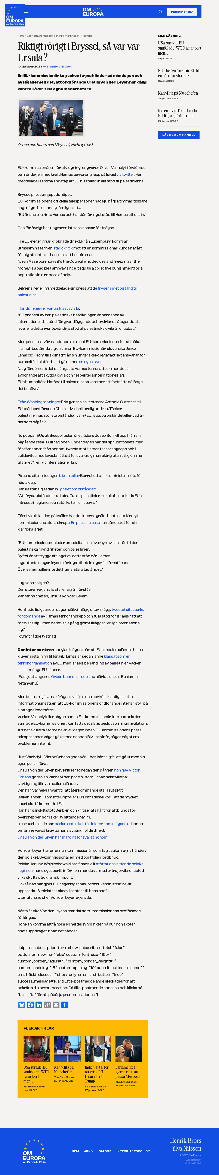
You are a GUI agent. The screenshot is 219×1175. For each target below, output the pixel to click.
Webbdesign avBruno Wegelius (193, 1161)
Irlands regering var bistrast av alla (48, 308)
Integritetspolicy (133, 1151)
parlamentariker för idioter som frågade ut (93, 823)
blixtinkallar (69, 475)
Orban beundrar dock (70, 676)
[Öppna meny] (26, 11)
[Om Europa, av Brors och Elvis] (15, 14)
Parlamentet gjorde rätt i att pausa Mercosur (128, 1072)
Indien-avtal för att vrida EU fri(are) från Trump (97, 1074)
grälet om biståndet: (78, 489)
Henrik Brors (185, 1140)
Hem (21, 35)
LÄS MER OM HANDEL (178, 134)
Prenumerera (182, 11)
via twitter (125, 174)
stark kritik (63, 248)
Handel (87, 35)
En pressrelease (85, 522)
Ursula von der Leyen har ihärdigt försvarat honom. (63, 837)
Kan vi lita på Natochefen (64, 1069)
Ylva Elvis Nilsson (59, 66)
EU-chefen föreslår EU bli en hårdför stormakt (179, 73)
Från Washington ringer (39, 402)
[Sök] (160, 11)
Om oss (105, 1151)
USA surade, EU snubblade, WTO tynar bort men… (36, 1074)
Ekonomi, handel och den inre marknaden (53, 35)
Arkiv (88, 1151)
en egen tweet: (91, 361)
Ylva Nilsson (186, 1148)
